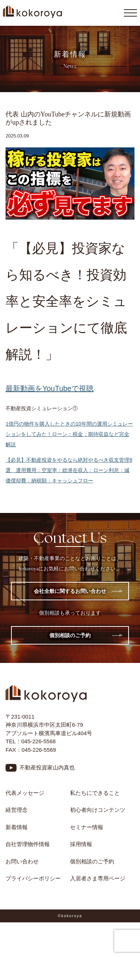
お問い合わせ (22, 861)
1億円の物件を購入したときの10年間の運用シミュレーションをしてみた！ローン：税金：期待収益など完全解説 (69, 434)
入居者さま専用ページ (97, 878)
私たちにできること (95, 793)
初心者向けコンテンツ (100, 810)
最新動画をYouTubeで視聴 (50, 388)
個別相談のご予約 (70, 635)
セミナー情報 (86, 827)
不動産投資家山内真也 (47, 767)
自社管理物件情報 (28, 844)
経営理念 (17, 810)
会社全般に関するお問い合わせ (70, 591)
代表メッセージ (25, 793)
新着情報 (17, 827)
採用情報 (81, 844)
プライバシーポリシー (33, 878)
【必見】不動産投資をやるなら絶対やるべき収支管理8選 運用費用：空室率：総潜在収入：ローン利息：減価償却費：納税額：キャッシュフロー (69, 470)
